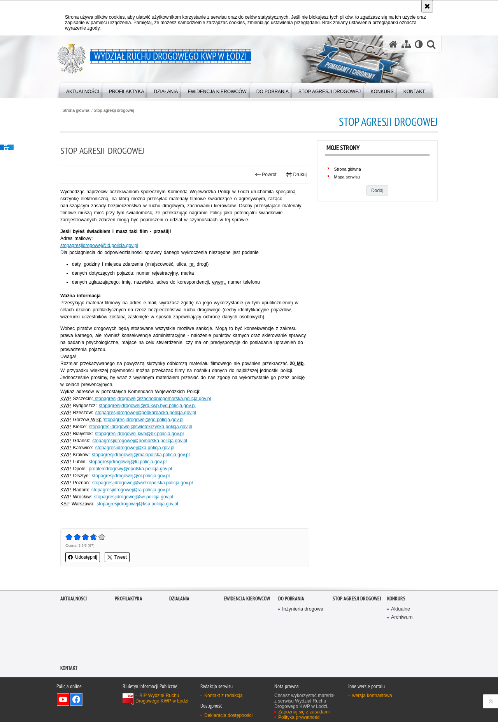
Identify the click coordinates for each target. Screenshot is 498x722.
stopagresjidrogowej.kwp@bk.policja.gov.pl (139, 433)
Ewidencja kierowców (247, 598)
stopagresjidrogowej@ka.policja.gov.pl (134, 447)
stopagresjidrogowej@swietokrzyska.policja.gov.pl (140, 426)
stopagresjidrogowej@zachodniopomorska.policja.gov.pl (152, 398)
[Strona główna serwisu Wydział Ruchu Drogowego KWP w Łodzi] (393, 44)
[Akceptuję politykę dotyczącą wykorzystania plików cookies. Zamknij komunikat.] (427, 6)
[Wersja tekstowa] (419, 44)
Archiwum (401, 617)
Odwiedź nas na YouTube (63, 699)
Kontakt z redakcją (223, 695)
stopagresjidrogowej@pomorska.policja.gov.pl (139, 440)
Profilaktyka (128, 598)
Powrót (266, 174)
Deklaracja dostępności (228, 715)
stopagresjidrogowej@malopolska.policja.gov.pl (140, 454)
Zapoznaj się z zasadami (304, 712)
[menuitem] (82, 89)
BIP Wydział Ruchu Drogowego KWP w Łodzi (161, 698)
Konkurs (396, 598)
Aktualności (73, 598)
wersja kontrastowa (372, 695)
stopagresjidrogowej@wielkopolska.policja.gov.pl (142, 482)
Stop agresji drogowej (114, 110)
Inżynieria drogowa (302, 609)
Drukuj (296, 174)
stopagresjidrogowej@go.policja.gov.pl (143, 419)
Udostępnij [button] (82, 557)
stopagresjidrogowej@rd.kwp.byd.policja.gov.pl (147, 405)
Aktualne (400, 609)
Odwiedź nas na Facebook (76, 699)
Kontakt (68, 668)
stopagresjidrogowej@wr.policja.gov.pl (133, 497)
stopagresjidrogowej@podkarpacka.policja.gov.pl (145, 412)
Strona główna (75, 110)
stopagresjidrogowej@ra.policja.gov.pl (130, 490)
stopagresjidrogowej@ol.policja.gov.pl (131, 475)
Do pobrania (291, 598)
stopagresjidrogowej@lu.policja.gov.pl (128, 461)
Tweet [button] (117, 557)
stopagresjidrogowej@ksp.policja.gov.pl (137, 504)
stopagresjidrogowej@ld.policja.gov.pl (99, 245)
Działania (179, 598)
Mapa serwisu (347, 177)
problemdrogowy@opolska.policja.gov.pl (130, 468)
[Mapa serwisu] (406, 44)
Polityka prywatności (299, 717)
